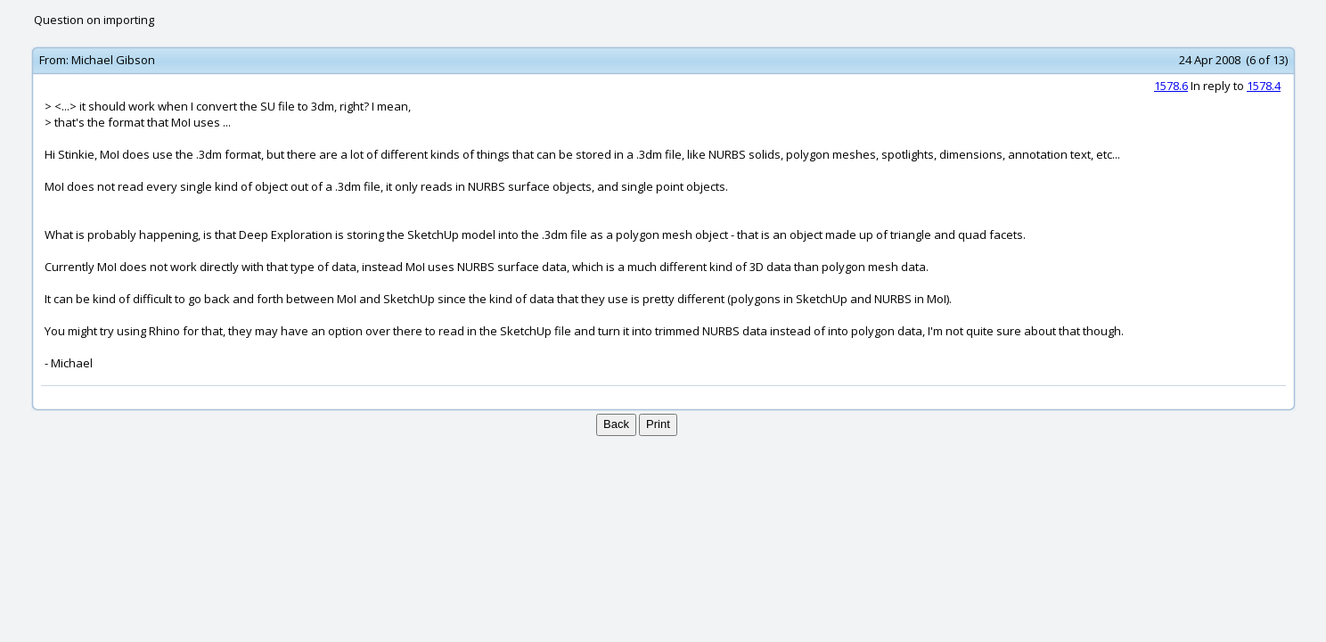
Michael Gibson (113, 60)
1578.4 (1264, 86)
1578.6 (1171, 86)
